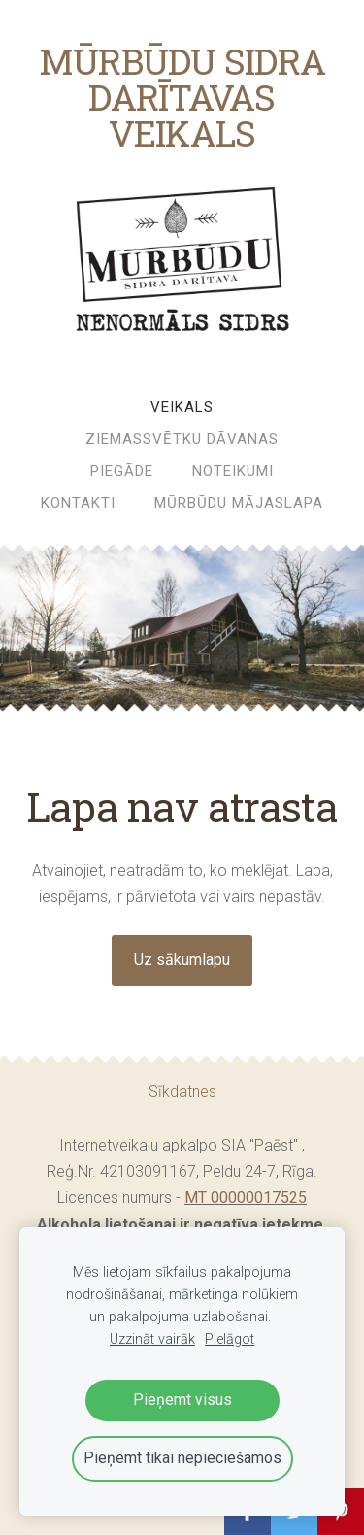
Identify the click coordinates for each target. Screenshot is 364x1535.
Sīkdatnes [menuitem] (182, 1092)
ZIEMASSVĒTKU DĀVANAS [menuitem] (182, 439)
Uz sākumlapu (182, 960)
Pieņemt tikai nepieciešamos (182, 1458)
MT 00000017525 (245, 1197)
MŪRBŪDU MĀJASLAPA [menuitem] (238, 503)
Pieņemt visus (182, 1399)
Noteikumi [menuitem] (233, 471)
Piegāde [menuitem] (121, 471)
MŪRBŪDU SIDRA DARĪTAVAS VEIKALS (182, 96)
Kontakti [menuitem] (78, 503)
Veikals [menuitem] (182, 407)
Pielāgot (229, 1339)
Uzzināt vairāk (152, 1339)
